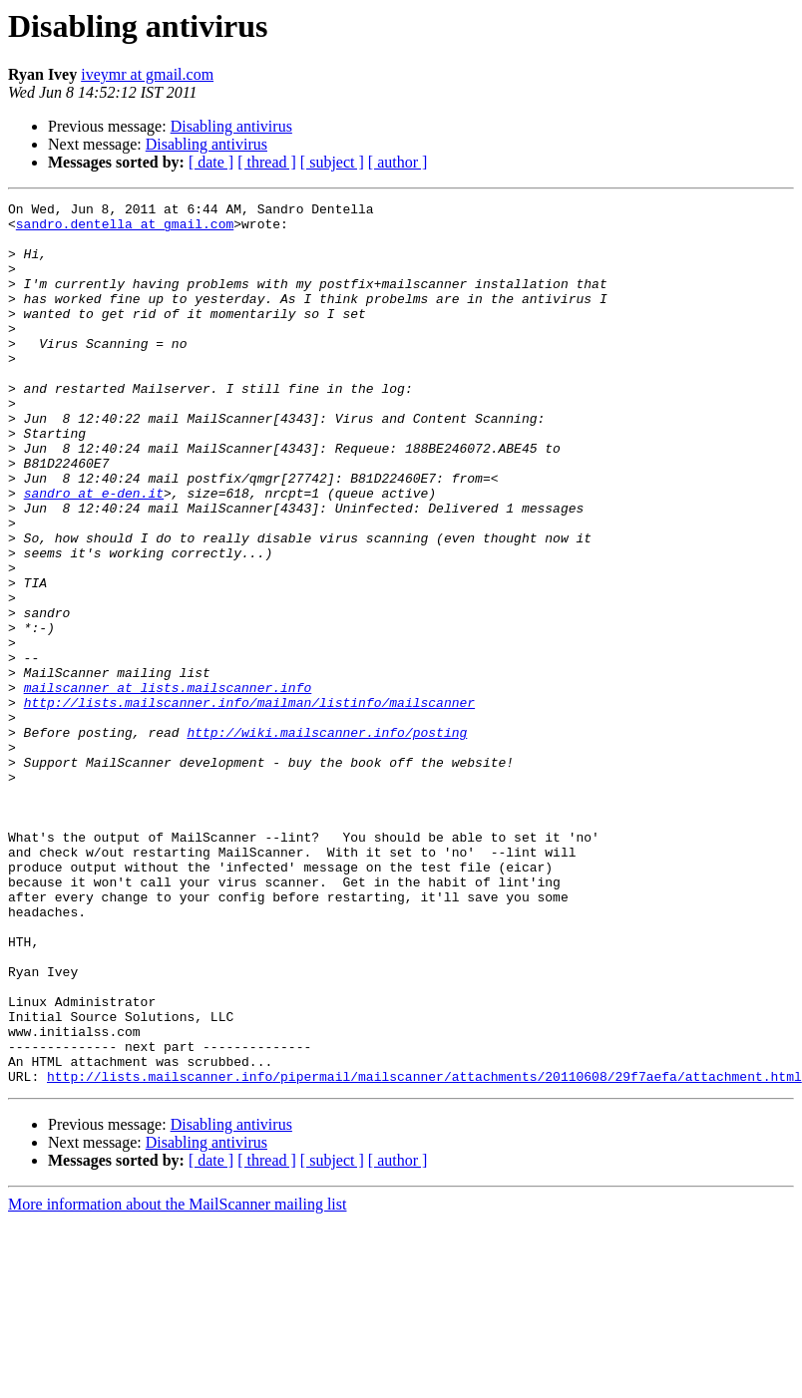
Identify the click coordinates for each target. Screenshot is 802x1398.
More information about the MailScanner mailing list (177, 1380)
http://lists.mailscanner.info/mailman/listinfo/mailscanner (249, 804)
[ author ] (398, 162)
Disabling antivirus (231, 126)
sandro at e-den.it (94, 552)
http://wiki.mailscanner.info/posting (327, 840)
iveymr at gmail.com (147, 74)
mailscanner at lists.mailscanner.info (168, 786)
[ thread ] (266, 162)
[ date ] (211, 162)
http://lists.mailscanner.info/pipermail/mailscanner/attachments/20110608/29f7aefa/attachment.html (424, 1252)
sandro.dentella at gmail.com (124, 229)
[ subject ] (332, 162)
